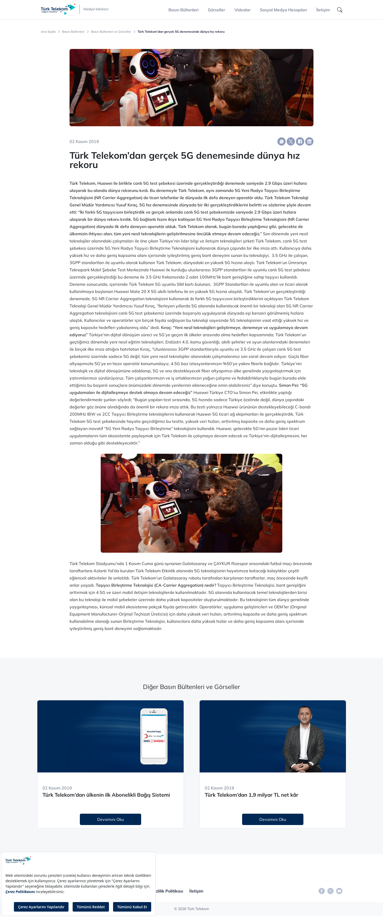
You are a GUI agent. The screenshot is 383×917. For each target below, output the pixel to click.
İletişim (323, 9)
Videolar (242, 9)
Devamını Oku (110, 819)
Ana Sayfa (48, 31)
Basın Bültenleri (73, 31)
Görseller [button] (216, 9)
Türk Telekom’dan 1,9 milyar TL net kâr (251, 795)
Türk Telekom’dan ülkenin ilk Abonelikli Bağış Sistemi (106, 795)
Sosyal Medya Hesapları (283, 9)
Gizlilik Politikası (167, 891)
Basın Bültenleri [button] (183, 9)
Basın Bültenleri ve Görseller (111, 31)
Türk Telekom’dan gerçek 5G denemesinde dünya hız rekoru (181, 31)
